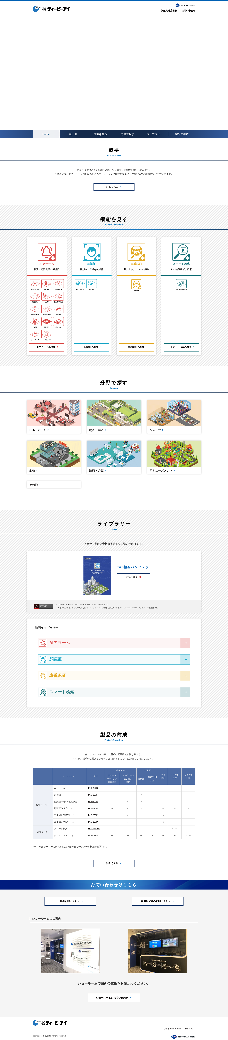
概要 (73, 134)
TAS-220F (93, 805)
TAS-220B (93, 785)
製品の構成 (182, 134)
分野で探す (127, 134)
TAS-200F (93, 799)
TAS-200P (93, 812)
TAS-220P (93, 819)
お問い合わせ (188, 10)
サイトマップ (190, 1028)
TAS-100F (93, 792)
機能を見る (100, 134)
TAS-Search (94, 825)
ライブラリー (155, 134)
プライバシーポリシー (172, 1028)
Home (46, 134)
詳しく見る (133, 574)
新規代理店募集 (169, 10)
